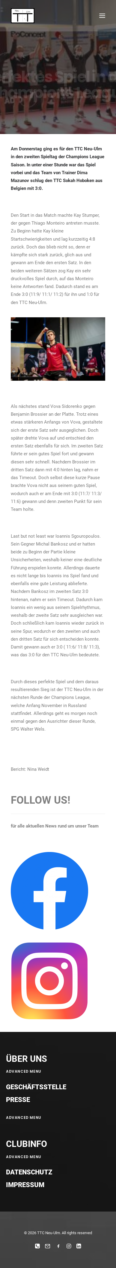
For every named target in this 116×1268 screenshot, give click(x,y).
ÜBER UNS (26, 1059)
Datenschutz (29, 1172)
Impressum (25, 1185)
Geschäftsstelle (36, 1087)
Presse (18, 1099)
